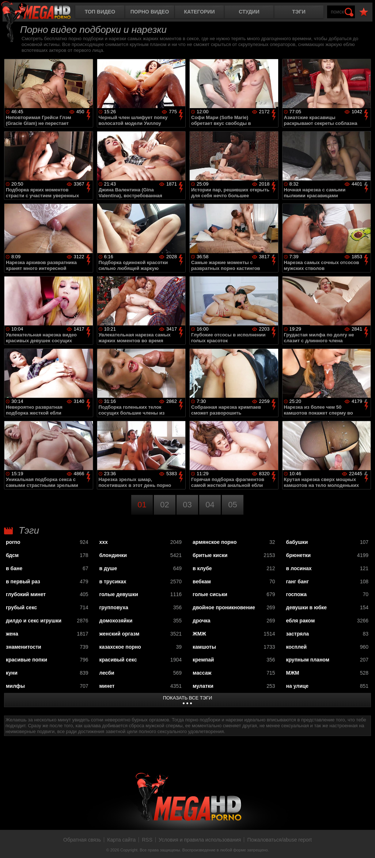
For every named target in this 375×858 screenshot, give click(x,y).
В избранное (364, 12)
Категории (199, 12)
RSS (147, 840)
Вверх (364, 844)
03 (187, 504)
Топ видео (100, 12)
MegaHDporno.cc (42, 12)
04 (209, 504)
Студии (249, 12)
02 (164, 504)
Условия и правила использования (200, 840)
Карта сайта (121, 840)
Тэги (299, 12)
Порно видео (149, 12)
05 (232, 504)
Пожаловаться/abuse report (279, 840)
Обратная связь (82, 840)
